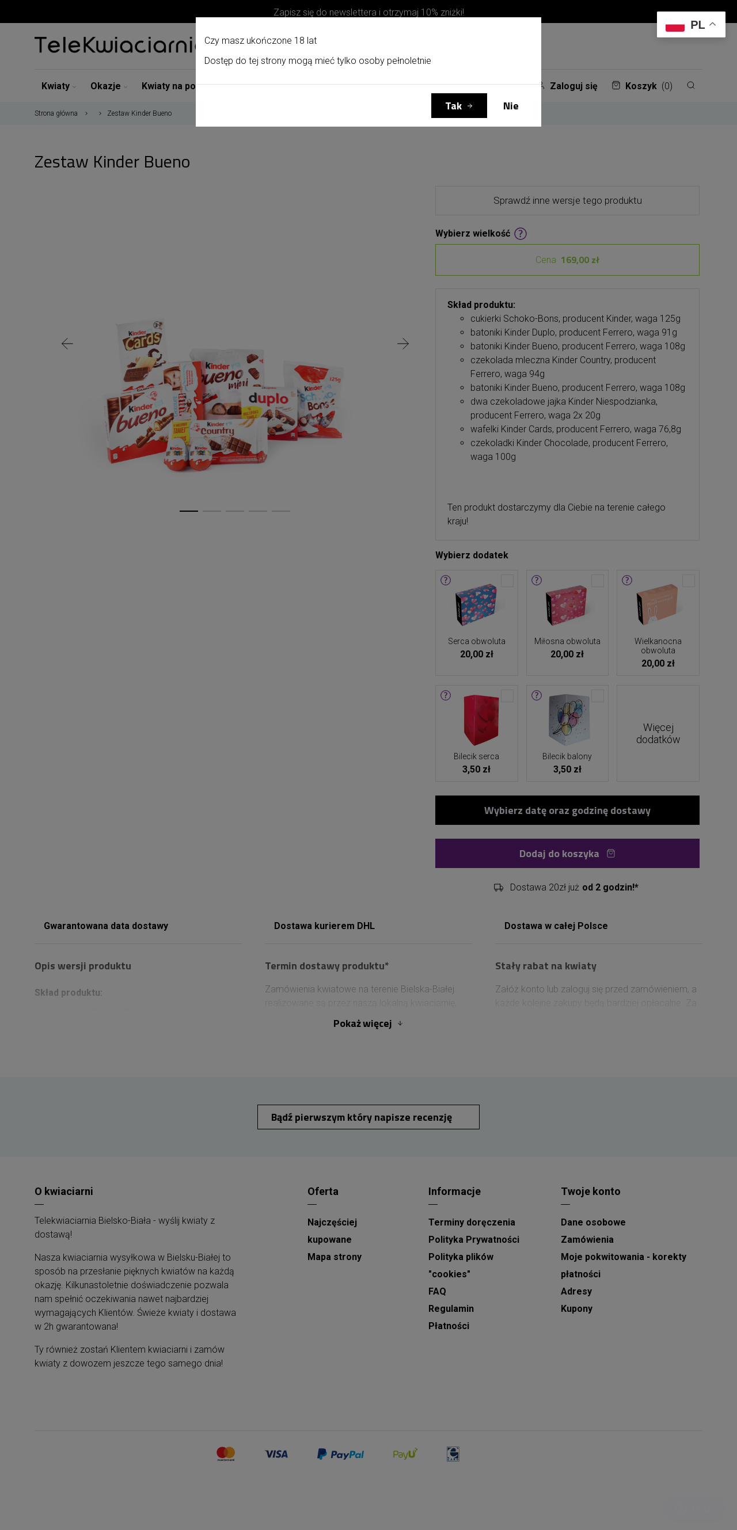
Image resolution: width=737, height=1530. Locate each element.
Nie (511, 105)
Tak (453, 105)
